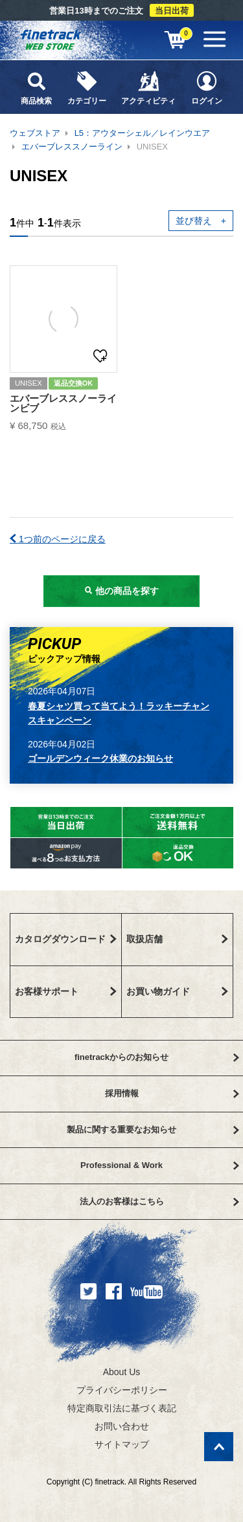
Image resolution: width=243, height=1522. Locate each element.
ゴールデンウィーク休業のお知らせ (100, 758)
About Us (122, 1372)
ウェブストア (35, 133)
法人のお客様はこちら (159, 1201)
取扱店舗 (177, 939)
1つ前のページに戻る (58, 539)
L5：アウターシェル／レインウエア (142, 133)
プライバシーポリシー (121, 1390)
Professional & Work (159, 1165)
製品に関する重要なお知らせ (153, 1129)
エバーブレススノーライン (71, 146)
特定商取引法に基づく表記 (121, 1408)
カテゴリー (87, 87)
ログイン (206, 87)
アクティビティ (149, 87)
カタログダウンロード (66, 939)
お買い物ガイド (177, 991)
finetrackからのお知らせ (157, 1057)
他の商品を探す (121, 591)
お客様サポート (66, 991)
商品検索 (36, 87)
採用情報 (172, 1093)
